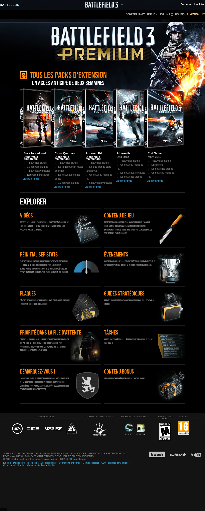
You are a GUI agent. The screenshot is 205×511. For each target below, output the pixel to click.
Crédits (51, 465)
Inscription (199, 4)
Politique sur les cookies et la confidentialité (34, 463)
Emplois (7, 463)
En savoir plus (31, 178)
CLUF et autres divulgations (115, 463)
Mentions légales (91, 463)
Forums (166, 14)
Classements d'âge (36, 465)
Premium (197, 14)
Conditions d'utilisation (14, 465)
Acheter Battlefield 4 (142, 14)
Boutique (181, 14)
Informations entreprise (69, 463)
